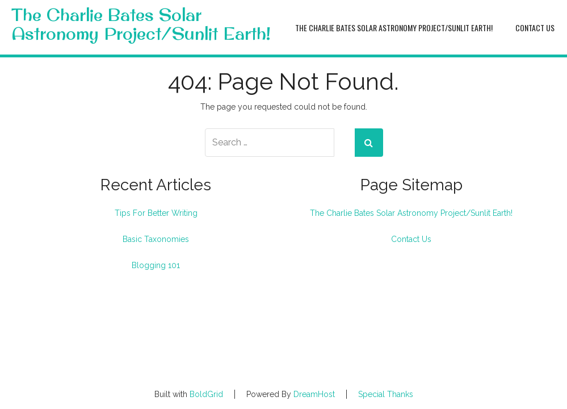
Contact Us (535, 28)
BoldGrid (206, 394)
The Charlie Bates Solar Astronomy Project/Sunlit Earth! (141, 24)
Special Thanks (385, 394)
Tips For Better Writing (156, 213)
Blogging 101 (156, 265)
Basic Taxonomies (156, 239)
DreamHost (314, 394)
